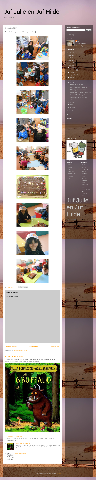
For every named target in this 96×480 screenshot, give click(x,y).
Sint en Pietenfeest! (20, 453)
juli (71, 77)
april (71, 102)
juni (71, 80)
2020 (70, 57)
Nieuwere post (11, 346)
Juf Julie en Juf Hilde (31, 11)
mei (71, 82)
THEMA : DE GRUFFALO (14, 356)
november (73, 70)
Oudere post (55, 346)
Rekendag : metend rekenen (78, 90)
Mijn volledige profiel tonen (83, 46)
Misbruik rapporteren (74, 115)
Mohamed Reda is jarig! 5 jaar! (78, 95)
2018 (70, 62)
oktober (72, 72)
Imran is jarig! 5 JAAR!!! (76, 84)
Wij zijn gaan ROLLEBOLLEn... (79, 87)
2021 (70, 55)
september (73, 75)
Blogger (59, 473)
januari (72, 107)
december (73, 67)
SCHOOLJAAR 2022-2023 (14, 437)
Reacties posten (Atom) (21, 350)
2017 (70, 65)
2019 (70, 60)
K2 (78, 41)
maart (72, 104)
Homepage (33, 346)
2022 (70, 52)
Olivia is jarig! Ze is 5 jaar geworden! (80, 92)
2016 (70, 110)
